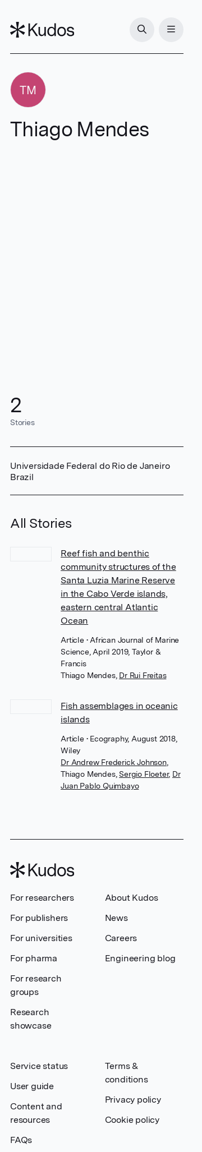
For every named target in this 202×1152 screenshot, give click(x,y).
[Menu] (171, 29)
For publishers (39, 918)
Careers (121, 938)
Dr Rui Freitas (142, 675)
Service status (39, 1066)
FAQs (21, 1140)
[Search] (142, 29)
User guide (32, 1086)
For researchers (42, 897)
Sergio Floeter (143, 773)
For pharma (33, 958)
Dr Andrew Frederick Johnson (114, 762)
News (116, 918)
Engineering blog (140, 958)
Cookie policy (132, 1119)
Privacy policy (133, 1099)
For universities (41, 938)
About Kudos (131, 897)
